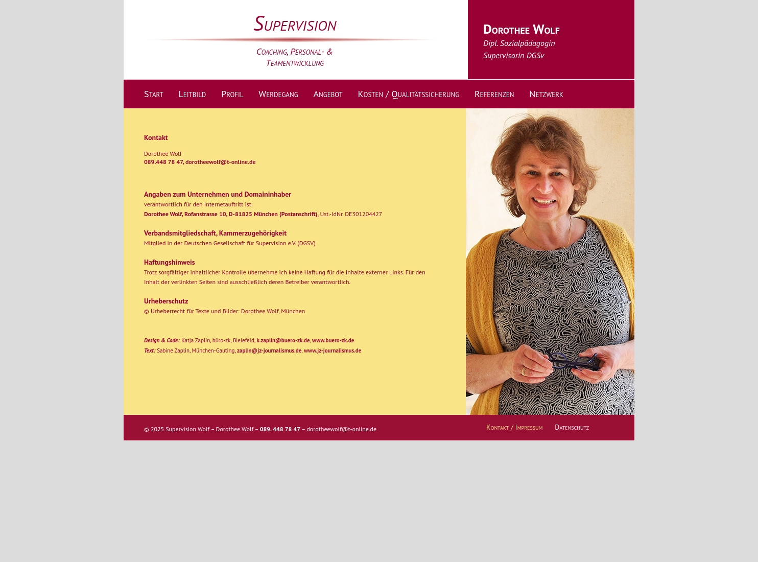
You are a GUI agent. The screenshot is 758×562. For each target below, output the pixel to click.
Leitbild (192, 94)
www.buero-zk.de (333, 340)
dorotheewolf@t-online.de (220, 162)
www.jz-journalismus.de (332, 350)
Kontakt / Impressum (514, 427)
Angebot (327, 94)
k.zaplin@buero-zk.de (283, 340)
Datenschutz (572, 427)
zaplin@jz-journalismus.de (269, 350)
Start (153, 94)
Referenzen (494, 94)
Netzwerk (546, 94)
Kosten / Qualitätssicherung (409, 94)
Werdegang (278, 94)
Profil (232, 94)
